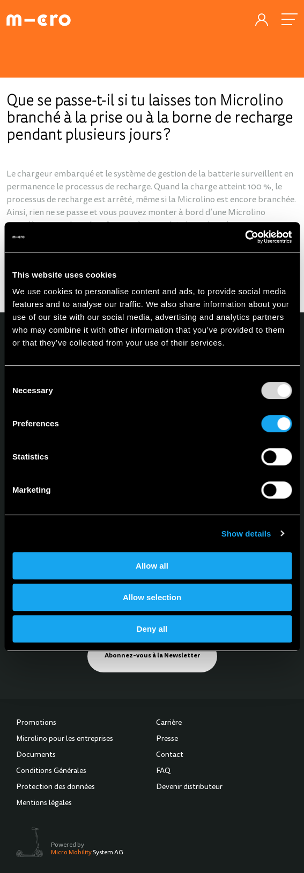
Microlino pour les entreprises (64, 739)
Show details (246, 533)
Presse (167, 739)
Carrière (169, 723)
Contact (169, 755)
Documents (36, 755)
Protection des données (55, 787)
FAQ (163, 771)
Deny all (152, 628)
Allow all (152, 565)
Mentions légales (44, 803)
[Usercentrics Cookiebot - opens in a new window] (245, 237)
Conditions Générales (51, 771)
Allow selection (152, 597)
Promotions (36, 723)
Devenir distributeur (189, 787)
